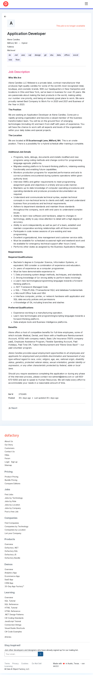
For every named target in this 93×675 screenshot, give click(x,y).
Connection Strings (13, 625)
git (45, 55)
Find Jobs (9, 494)
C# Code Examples (13, 631)
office (67, 55)
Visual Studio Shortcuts (15, 628)
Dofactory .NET (12, 547)
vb (10, 55)
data (59, 55)
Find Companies (12, 523)
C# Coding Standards (14, 618)
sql (30, 55)
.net (16, 55)
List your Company (13, 533)
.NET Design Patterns (14, 614)
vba (51, 55)
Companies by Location (15, 530)
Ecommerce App (12, 576)
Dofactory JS (10, 554)
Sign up (14, 462)
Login (7, 462)
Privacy (15, 663)
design (38, 55)
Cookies (24, 663)
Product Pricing (11, 476)
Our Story (9, 444)
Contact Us (10, 451)
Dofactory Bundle (12, 558)
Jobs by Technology (14, 498)
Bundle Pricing (11, 480)
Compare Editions (12, 483)
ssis (10, 59)
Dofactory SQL (11, 551)
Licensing (8, 666)
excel (75, 55)
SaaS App (9, 579)
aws (23, 55)
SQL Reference (11, 604)
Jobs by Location (12, 505)
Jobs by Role (10, 501)
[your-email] (21, 654)
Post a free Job (11, 511)
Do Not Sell (36, 663)
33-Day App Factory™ (14, 586)
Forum (7, 458)
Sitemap (8, 465)
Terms (7, 663)
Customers (9, 448)
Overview (9, 544)
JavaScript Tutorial (13, 621)
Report (12, 408)
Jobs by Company (13, 508)
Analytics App (11, 572)
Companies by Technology (16, 526)
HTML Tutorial (11, 607)
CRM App (9, 583)
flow (18, 59)
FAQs (7, 455)
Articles (8, 637)
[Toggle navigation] (86, 3)
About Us (9, 441)
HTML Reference (12, 611)
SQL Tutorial (10, 601)
